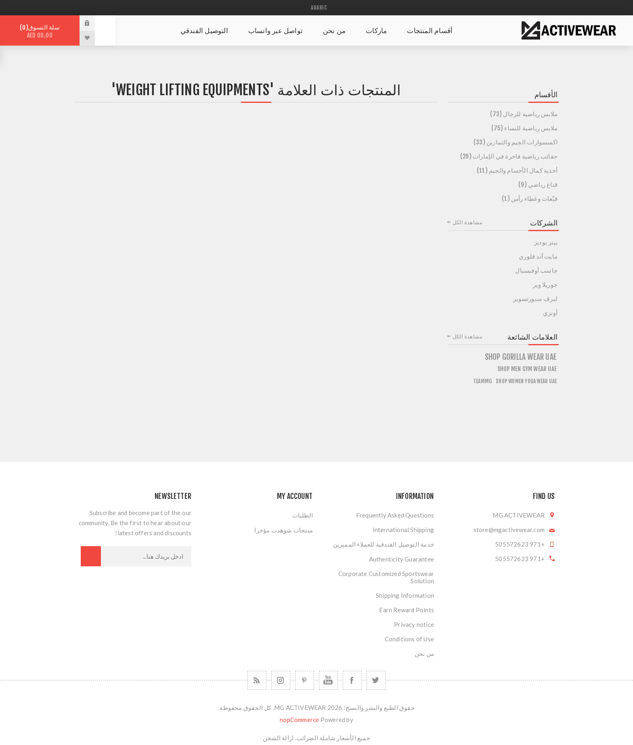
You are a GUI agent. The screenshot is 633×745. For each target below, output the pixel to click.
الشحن (272, 737)
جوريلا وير (545, 284)
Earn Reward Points (406, 610)
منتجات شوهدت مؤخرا (283, 530)
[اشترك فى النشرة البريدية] (146, 556)
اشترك (91, 556)
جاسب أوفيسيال (536, 270)
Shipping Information (405, 595)
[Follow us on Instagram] (280, 680)
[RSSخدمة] (256, 680)
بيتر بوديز (546, 242)
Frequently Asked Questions (395, 515)
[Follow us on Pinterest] (304, 680)
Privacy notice (414, 624)
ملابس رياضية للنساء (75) (524, 128)
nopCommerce (299, 719)
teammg (482, 381)
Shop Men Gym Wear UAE (527, 369)
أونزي (550, 313)
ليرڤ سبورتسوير (535, 299)
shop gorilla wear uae (521, 357)
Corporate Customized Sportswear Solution (386, 577)
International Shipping (403, 529)
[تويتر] (376, 680)
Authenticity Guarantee (401, 559)
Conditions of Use (409, 639)
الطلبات (302, 515)
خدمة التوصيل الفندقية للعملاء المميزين (383, 544)
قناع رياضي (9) (538, 184)
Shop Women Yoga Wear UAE (526, 381)
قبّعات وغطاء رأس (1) (530, 198)
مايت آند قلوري (538, 256)
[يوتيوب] (328, 680)
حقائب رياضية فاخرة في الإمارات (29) (509, 156)
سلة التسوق (40, 31)
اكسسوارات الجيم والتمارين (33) (516, 142)
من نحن (424, 653)
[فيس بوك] (352, 680)
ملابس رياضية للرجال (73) (524, 114)
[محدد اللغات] (316, 7)
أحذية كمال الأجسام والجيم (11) (517, 170)
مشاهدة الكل (467, 222)
